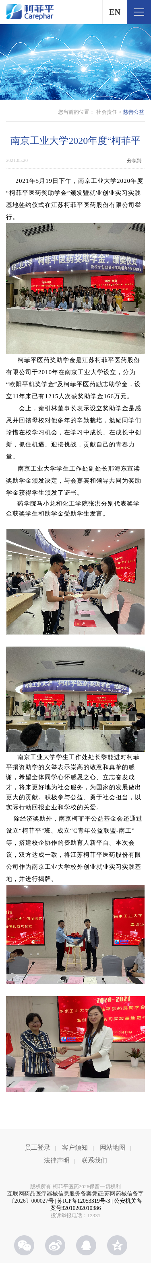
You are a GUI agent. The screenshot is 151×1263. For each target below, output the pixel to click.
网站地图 (113, 1147)
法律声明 (57, 1160)
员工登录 (37, 1147)
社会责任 (106, 112)
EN (114, 12)
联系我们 (94, 1160)
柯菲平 (30, 12)
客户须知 (75, 1147)
